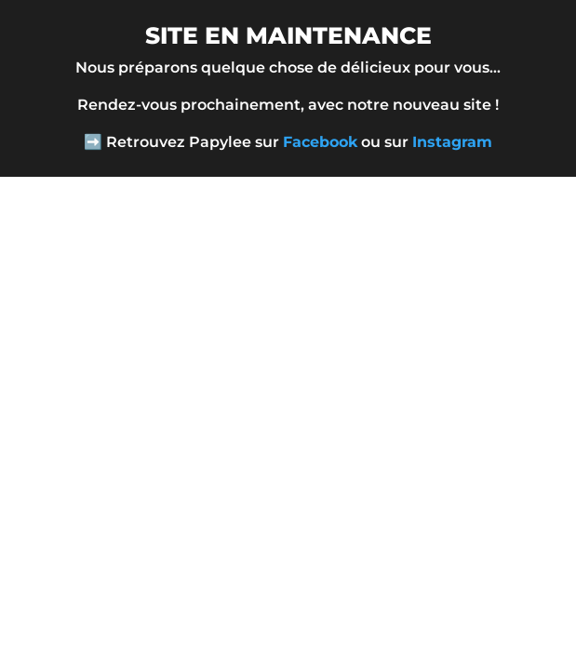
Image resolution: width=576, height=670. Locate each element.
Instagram (452, 142)
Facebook (320, 142)
